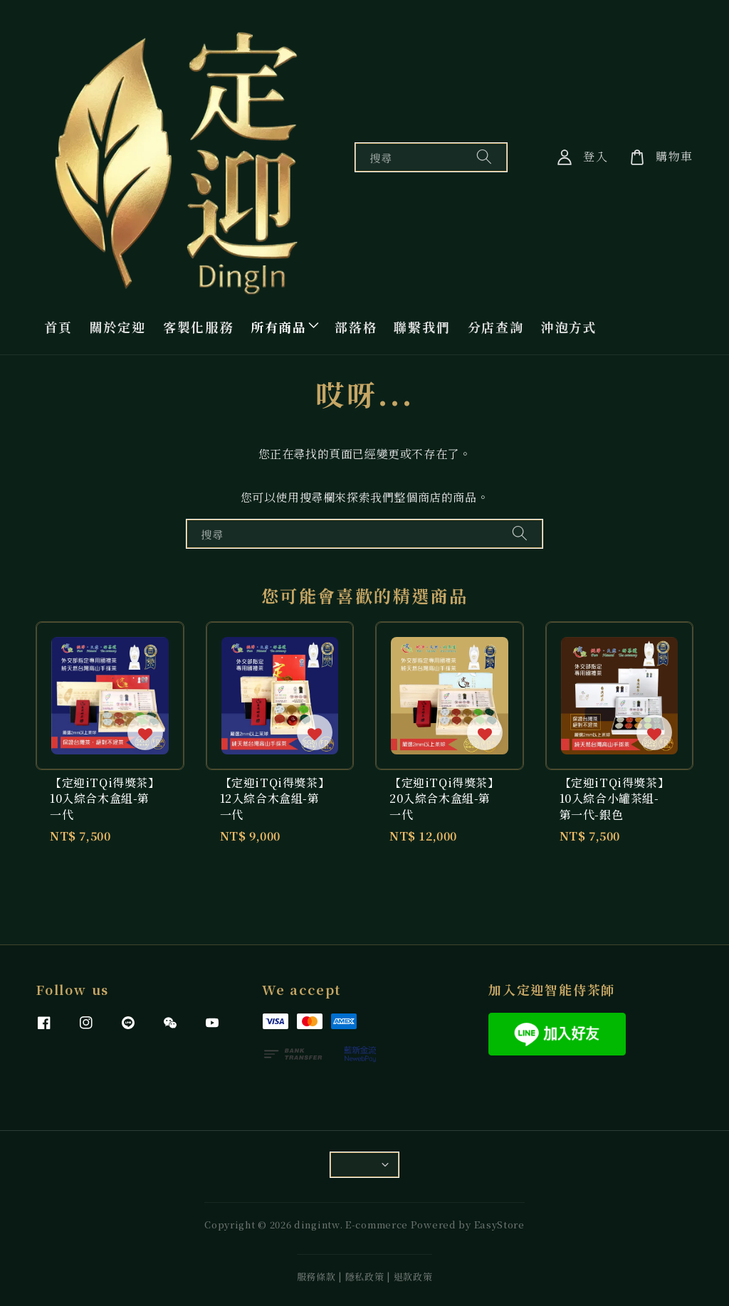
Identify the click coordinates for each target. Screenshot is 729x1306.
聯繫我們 (422, 326)
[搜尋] (484, 157)
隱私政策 (364, 1276)
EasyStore (499, 1224)
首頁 (58, 326)
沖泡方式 (569, 326)
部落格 (356, 326)
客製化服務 (198, 326)
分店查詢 (496, 326)
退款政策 (413, 1276)
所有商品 (279, 326)
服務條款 (316, 1276)
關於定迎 (118, 326)
